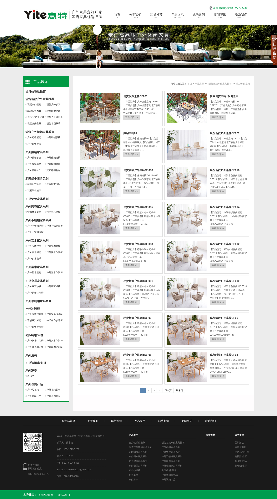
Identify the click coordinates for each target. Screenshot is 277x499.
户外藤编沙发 (34, 157)
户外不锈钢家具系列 (38, 220)
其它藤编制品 (53, 170)
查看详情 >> (131, 117)
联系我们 (241, 16)
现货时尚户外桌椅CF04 (224, 354)
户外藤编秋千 (34, 170)
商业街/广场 (241, 461)
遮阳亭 (30, 375)
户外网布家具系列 (36, 206)
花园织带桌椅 (34, 184)
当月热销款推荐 (35, 91)
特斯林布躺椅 (53, 212)
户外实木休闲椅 (55, 252)
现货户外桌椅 (34, 104)
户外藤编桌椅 (53, 157)
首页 (117, 16)
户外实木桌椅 (53, 246)
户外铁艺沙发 (34, 286)
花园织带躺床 (34, 190)
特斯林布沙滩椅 (55, 320)
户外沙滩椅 (32, 308)
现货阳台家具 (34, 110)
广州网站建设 (46, 494)
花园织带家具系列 (36, 178)
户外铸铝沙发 (34, 143)
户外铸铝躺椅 (53, 137)
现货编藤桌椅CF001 (135, 96)
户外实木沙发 (34, 246)
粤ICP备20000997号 (38, 474)
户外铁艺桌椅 (53, 286)
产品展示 (177, 16)
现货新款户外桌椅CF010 (224, 281)
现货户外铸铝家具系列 (39, 132)
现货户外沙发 (53, 104)
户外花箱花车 (53, 389)
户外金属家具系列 (36, 281)
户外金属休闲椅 (35, 347)
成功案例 (199, 16)
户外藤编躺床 (53, 164)
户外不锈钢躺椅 (35, 225)
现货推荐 (156, 16)
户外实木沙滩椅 (35, 314)
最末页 (179, 390)
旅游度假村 (240, 447)
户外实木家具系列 (36, 240)
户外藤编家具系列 (36, 152)
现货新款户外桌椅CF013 (138, 244)
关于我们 (135, 16)
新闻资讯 (220, 16)
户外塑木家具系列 (36, 267)
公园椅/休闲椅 (34, 335)
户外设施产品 (34, 384)
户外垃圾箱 (33, 389)
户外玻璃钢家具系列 (38, 301)
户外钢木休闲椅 (35, 340)
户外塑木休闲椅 (55, 272)
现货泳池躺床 (53, 110)
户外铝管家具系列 (36, 199)
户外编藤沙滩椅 (55, 314)
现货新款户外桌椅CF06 (224, 317)
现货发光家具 (34, 123)
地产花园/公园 (242, 452)
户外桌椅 (31, 355)
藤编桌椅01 (130, 133)
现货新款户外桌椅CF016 (224, 170)
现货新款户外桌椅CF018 (138, 170)
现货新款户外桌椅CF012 (224, 244)
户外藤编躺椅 (34, 164)
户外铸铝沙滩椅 (35, 326)
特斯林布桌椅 (34, 212)
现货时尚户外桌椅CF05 (137, 354)
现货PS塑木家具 (35, 117)
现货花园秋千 (53, 123)
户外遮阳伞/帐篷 (35, 362)
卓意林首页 (68, 420)
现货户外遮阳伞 (55, 117)
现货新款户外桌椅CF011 (138, 281)
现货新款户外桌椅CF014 (224, 207)
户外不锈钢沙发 (35, 232)
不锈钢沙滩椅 (34, 320)
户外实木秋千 (34, 258)
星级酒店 (239, 442)
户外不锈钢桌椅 (55, 225)
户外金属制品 (53, 396)
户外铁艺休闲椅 (35, 292)
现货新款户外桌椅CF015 (138, 207)
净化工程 (62, 494)
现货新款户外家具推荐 (39, 99)
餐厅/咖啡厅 (241, 465)
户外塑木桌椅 (34, 272)
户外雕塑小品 (34, 396)
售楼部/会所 (241, 456)
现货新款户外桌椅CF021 (224, 133)
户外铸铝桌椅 (34, 137)
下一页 (168, 390)
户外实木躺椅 (34, 252)
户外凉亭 (31, 370)
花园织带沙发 (53, 184)
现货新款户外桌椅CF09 (137, 317)
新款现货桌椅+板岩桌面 (224, 96)
